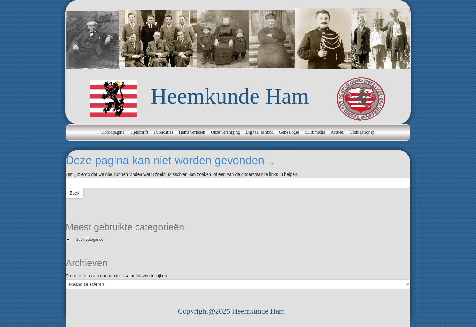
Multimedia (315, 132)
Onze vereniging (225, 132)
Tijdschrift (139, 132)
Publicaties (163, 132)
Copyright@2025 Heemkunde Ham (231, 311)
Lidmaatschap (362, 132)
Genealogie (289, 132)
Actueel (338, 132)
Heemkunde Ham (230, 96)
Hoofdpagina (112, 132)
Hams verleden (192, 132)
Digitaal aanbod (260, 132)
